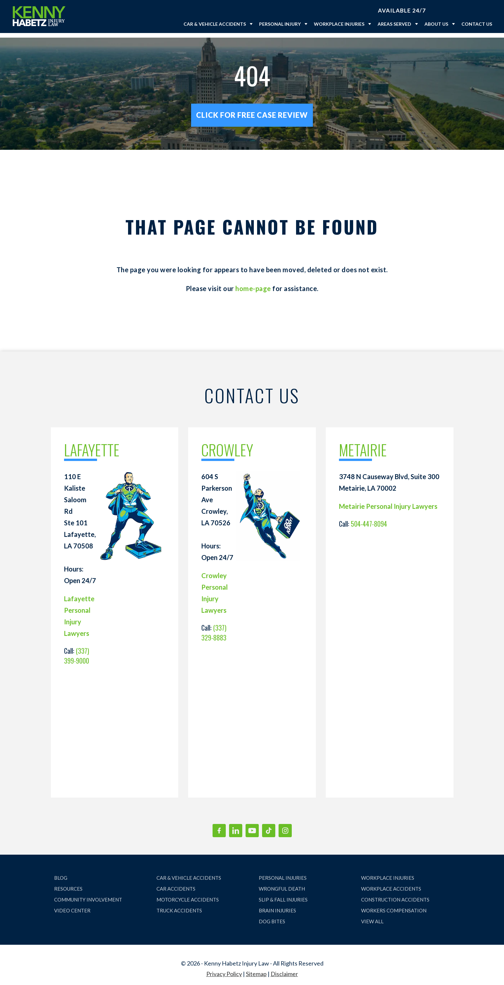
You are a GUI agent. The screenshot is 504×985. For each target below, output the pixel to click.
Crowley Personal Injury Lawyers (214, 588)
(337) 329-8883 (213, 628)
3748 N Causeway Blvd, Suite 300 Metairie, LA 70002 (389, 477)
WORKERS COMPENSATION (393, 906)
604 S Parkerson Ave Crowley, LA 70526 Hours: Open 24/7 (217, 512)
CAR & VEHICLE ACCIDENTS (188, 873)
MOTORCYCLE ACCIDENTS (187, 895)
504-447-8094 (369, 519)
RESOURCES (68, 884)
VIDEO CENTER (72, 906)
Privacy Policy (224, 969)
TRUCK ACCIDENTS (179, 906)
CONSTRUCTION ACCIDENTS (395, 895)
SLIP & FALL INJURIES (283, 895)
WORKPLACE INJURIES (387, 873)
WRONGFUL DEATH (282, 884)
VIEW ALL (372, 917)
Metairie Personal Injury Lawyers (388, 502)
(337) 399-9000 (76, 651)
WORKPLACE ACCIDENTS (391, 884)
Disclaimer (284, 969)
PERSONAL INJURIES (283, 873)
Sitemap (256, 969)
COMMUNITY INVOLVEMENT (88, 895)
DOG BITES (272, 917)
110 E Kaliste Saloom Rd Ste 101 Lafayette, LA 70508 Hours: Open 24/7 (80, 524)
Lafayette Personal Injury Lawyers (79, 611)
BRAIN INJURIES (277, 906)
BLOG (60, 873)
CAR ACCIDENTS (175, 884)
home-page (253, 284)
